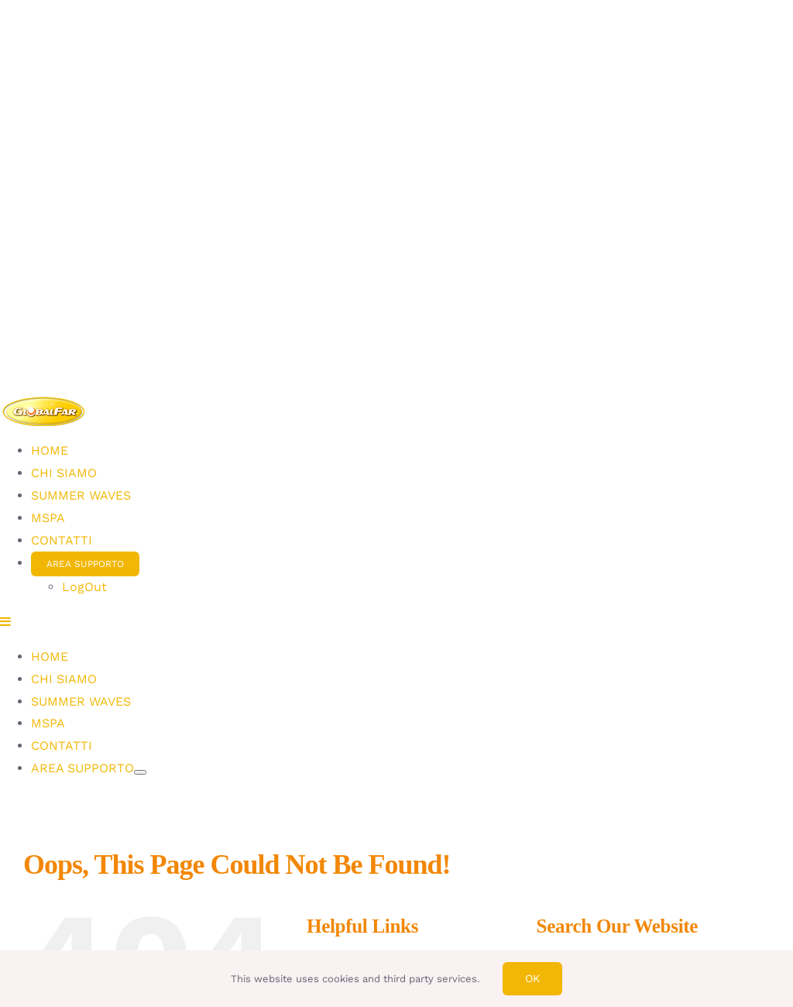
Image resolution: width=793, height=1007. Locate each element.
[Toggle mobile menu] (6, 621)
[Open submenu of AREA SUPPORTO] (140, 772)
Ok (532, 978)
